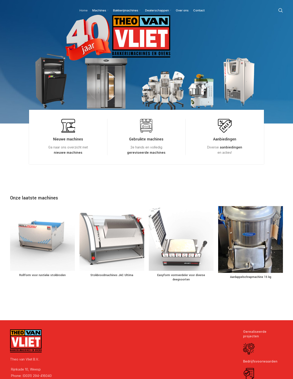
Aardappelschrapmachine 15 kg (250, 277)
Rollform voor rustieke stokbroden (42, 275)
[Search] (280, 10)
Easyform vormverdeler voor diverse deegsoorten (181, 277)
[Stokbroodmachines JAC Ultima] (111, 238)
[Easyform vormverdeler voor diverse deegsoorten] (181, 238)
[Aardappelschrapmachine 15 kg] (250, 239)
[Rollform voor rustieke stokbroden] (42, 238)
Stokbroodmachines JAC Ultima (111, 275)
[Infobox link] (68, 137)
